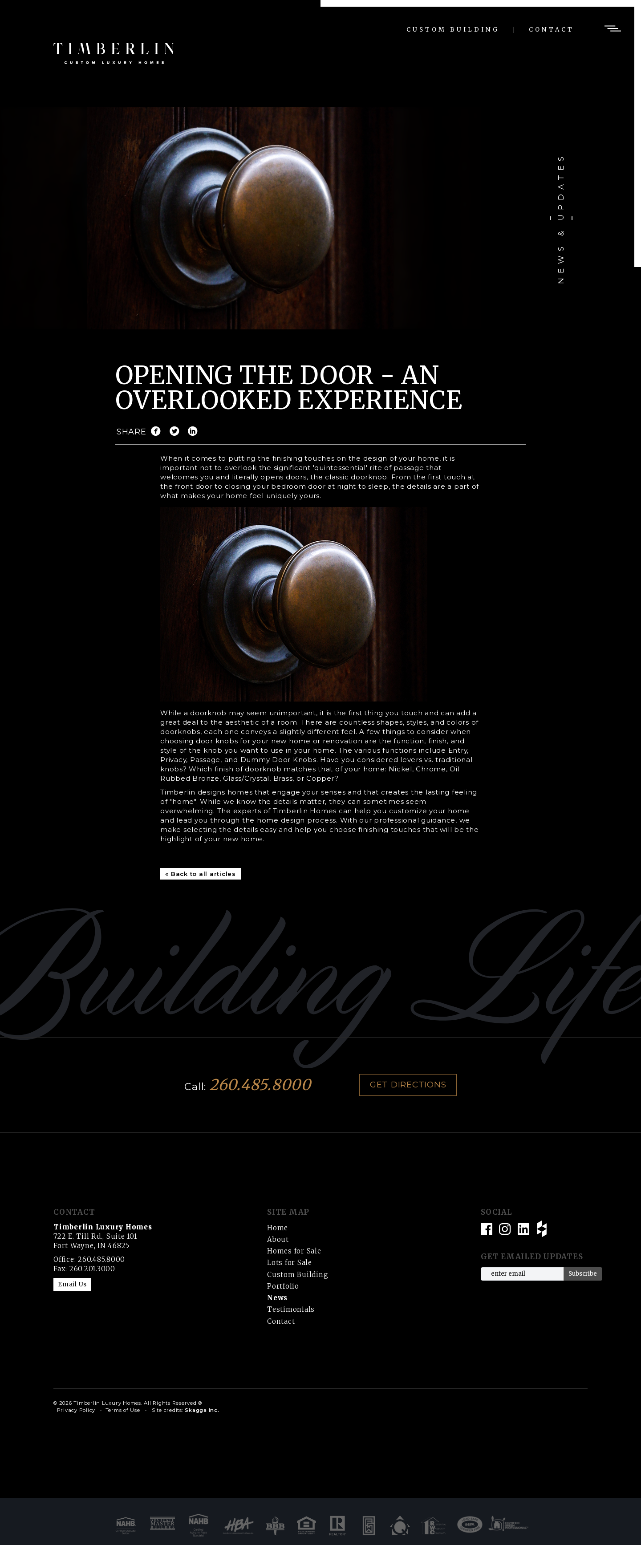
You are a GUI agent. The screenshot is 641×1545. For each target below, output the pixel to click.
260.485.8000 (260, 1084)
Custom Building (452, 29)
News (277, 1298)
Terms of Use (122, 1410)
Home (277, 1228)
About (278, 1239)
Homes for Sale (294, 1251)
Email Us (72, 1284)
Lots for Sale (289, 1262)
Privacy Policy (76, 1410)
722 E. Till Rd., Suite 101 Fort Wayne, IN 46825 (102, 1236)
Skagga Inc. (202, 1410)
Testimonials (291, 1309)
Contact (551, 29)
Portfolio (283, 1286)
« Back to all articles (200, 873)
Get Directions (408, 1084)
